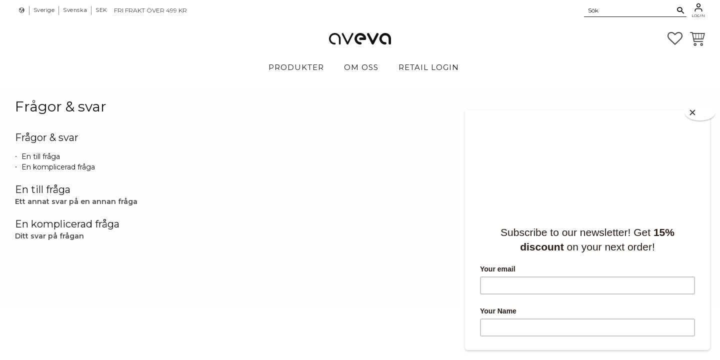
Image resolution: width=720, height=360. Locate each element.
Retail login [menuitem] (428, 67)
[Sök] (680, 10)
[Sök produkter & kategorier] (629, 10)
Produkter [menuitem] (296, 67)
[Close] (700, 112)
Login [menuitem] (698, 15)
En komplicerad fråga (58, 167)
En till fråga (41, 156)
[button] (675, 38)
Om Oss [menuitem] (361, 67)
